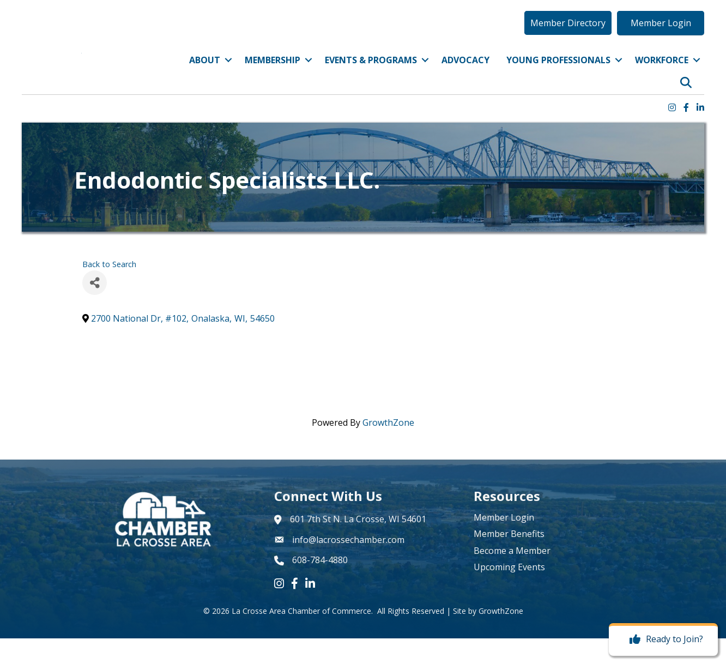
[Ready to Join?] (663, 639)
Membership (272, 73)
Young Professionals (558, 73)
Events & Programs (371, 73)
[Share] (94, 308)
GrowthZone (388, 448)
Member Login (504, 543)
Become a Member (512, 576)
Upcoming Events (509, 593)
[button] (568, 35)
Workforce (661, 73)
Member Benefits (509, 559)
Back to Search (109, 290)
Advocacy (465, 73)
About (204, 73)
